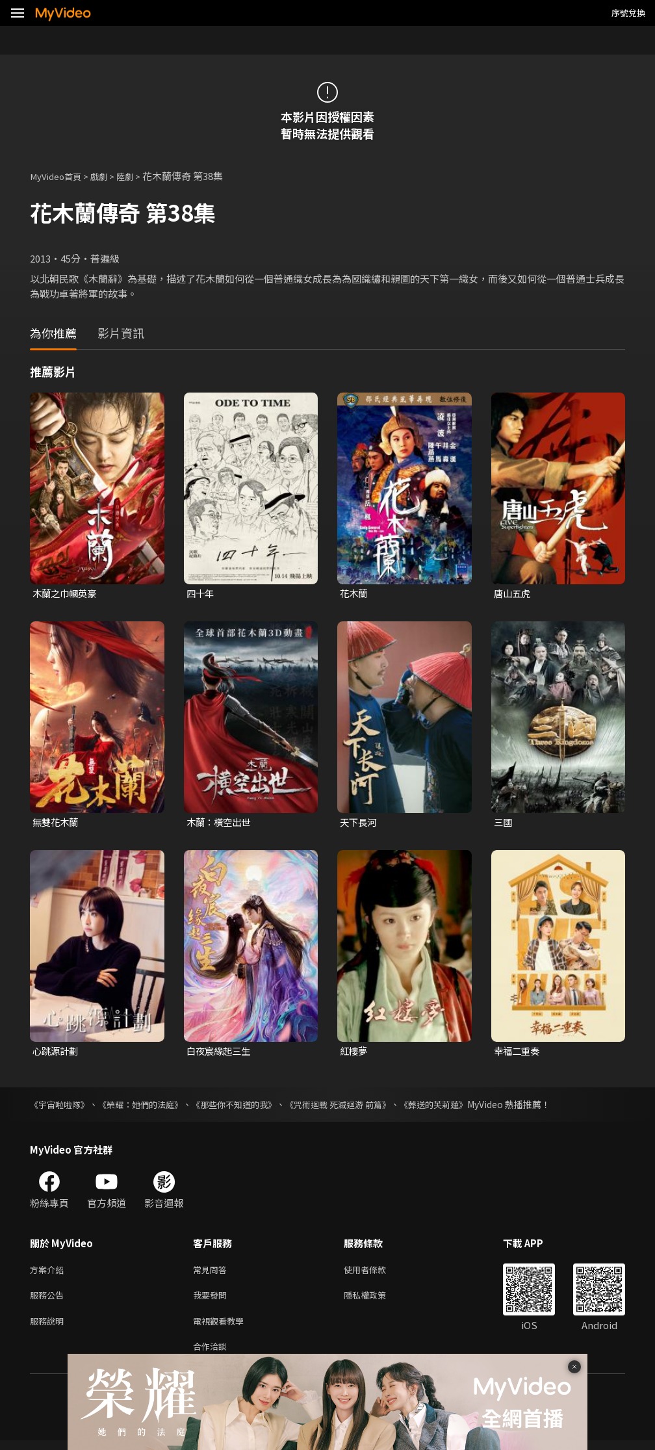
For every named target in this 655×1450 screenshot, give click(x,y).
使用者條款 (376, 1273)
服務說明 (49, 1327)
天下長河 (359, 823)
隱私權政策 (376, 1300)
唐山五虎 (513, 594)
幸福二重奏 (518, 1052)
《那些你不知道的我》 (248, 1106)
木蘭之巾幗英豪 (66, 594)
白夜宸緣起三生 (220, 1052)
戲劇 (108, 176)
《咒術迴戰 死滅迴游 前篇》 (359, 1106)
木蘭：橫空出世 (220, 823)
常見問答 (212, 1273)
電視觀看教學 (222, 1327)
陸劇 (136, 176)
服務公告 (49, 1300)
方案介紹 (49, 1273)
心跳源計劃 (56, 1052)
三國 (503, 823)
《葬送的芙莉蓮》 (461, 1106)
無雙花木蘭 (56, 823)
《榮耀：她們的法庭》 (148, 1106)
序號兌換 (628, 12)
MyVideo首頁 (59, 176)
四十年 (201, 594)
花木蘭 (354, 594)
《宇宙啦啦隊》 (62, 1106)
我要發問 (212, 1300)
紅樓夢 (354, 1052)
